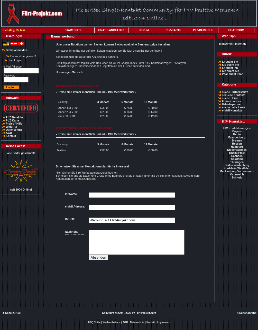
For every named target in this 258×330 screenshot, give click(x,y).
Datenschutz (14, 129)
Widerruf (11, 126)
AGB (9, 132)
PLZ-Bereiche (15, 117)
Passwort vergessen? (21, 56)
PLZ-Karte (12, 120)
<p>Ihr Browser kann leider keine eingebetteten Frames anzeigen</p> (130, 241)
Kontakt (11, 135)
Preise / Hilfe (14, 123)
